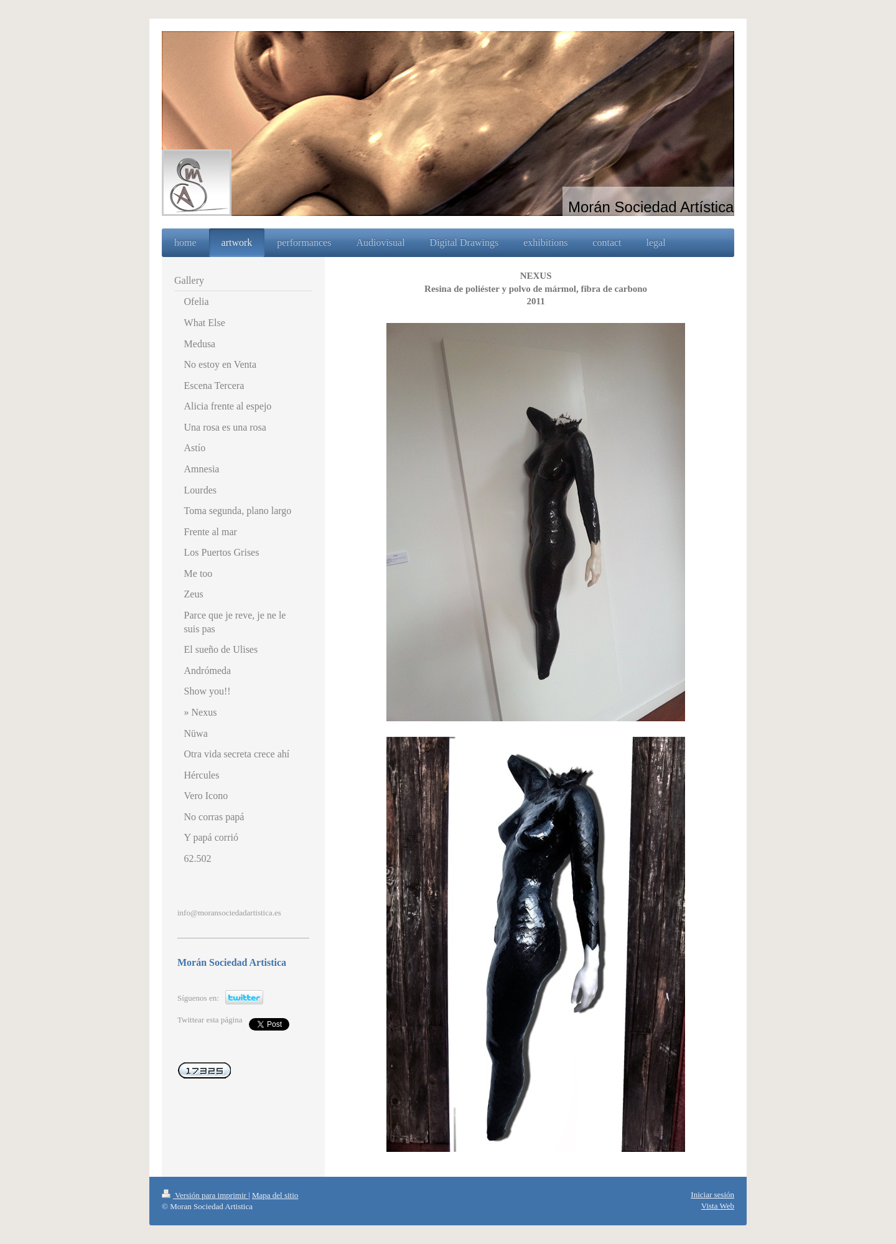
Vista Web (717, 1205)
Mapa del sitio (275, 1195)
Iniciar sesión (712, 1194)
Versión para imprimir (205, 1195)
